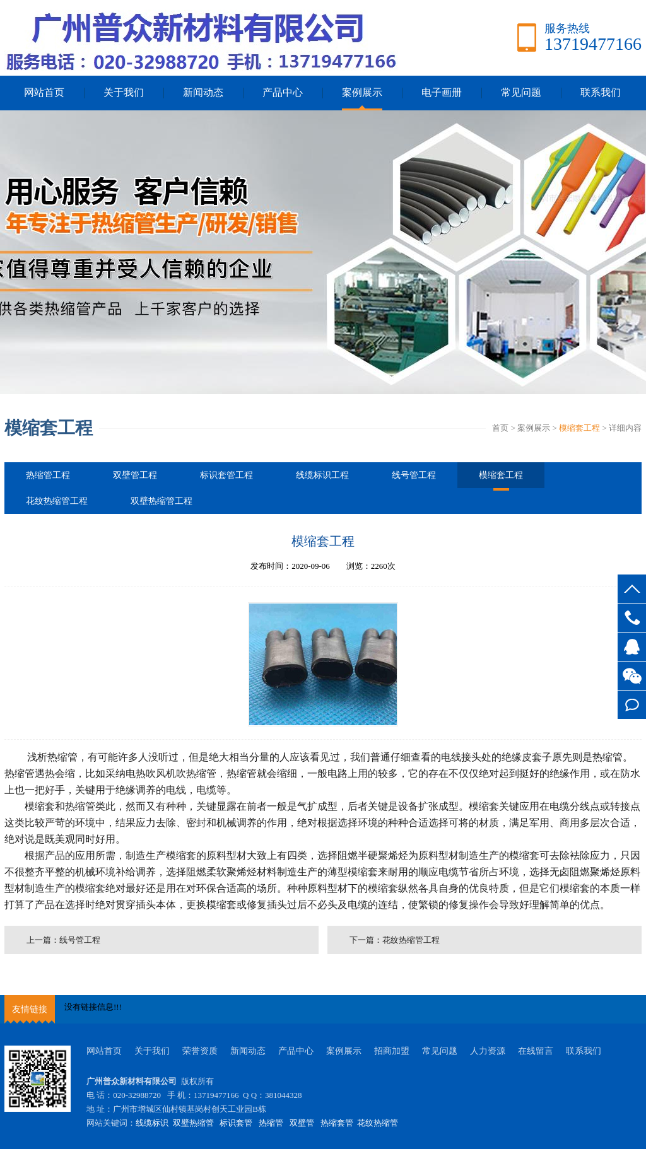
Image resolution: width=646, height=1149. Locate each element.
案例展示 (362, 92)
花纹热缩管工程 (57, 501)
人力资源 (487, 1051)
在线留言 (535, 1051)
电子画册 (441, 92)
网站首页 (44, 92)
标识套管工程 (226, 475)
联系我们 (600, 92)
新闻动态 (203, 92)
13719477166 (632, 618)
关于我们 (123, 92)
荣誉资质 (200, 1051)
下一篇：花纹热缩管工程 (394, 940)
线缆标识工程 (322, 475)
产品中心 (282, 92)
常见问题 (521, 92)
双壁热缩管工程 (161, 501)
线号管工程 (414, 475)
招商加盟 (391, 1051)
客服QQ (632, 647)
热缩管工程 (48, 475)
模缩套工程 (579, 428)
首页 (500, 428)
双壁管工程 (135, 475)
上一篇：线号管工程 (63, 940)
